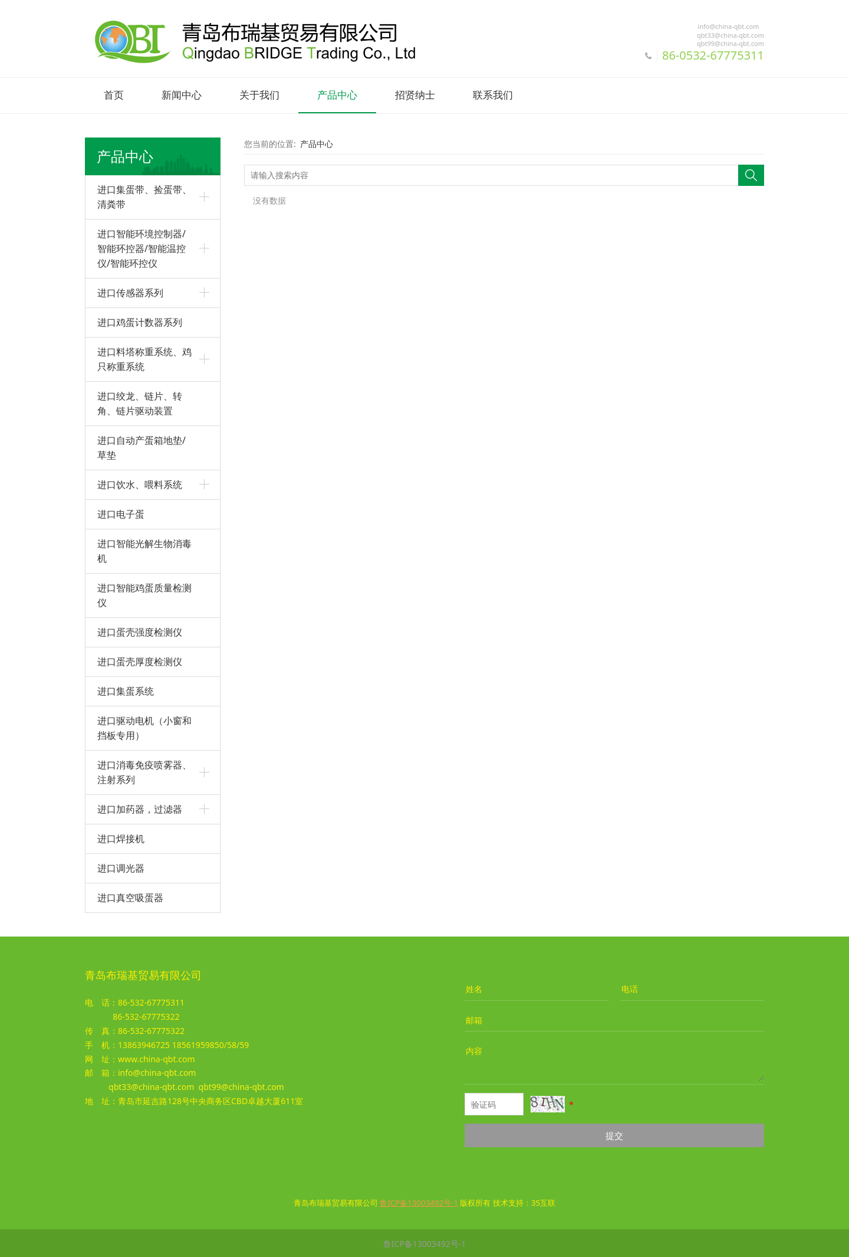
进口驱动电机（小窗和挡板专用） (144, 727)
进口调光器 (120, 866)
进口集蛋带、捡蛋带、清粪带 (144, 196)
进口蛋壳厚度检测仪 (139, 660)
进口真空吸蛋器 (130, 896)
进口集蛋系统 (125, 689)
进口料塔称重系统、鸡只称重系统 (144, 358)
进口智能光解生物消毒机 (144, 550)
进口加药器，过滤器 (139, 807)
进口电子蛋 (120, 512)
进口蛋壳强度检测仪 (139, 630)
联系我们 (493, 95)
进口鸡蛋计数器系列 (139, 321)
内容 (474, 1049)
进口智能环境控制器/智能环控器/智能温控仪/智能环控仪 (141, 247)
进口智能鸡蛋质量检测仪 (144, 594)
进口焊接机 (120, 837)
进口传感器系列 (130, 291)
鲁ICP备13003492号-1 (424, 1242)
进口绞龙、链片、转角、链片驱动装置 (139, 402)
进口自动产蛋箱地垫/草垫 (141, 446)
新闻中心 (182, 95)
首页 (114, 95)
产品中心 (337, 95)
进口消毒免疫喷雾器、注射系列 (144, 771)
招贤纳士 (415, 95)
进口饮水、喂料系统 (139, 483)
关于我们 (259, 95)
